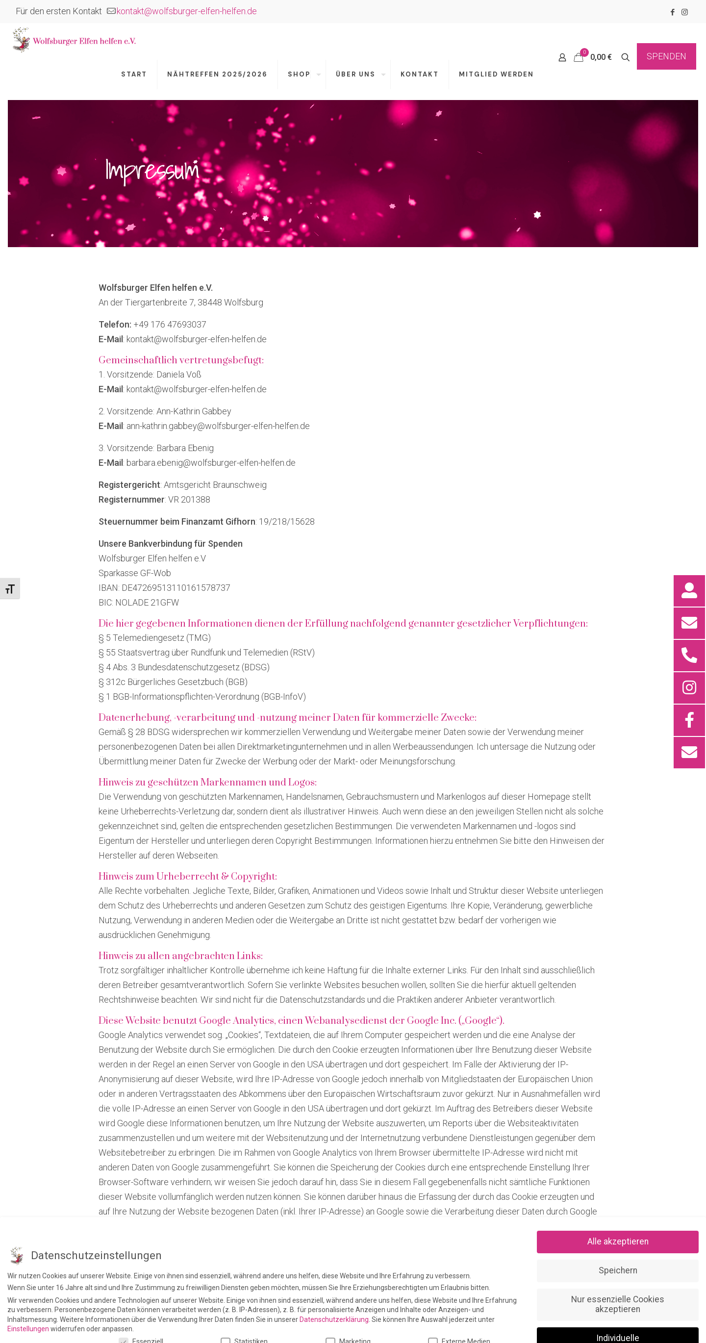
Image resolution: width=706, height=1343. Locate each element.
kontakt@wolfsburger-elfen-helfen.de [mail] (187, 11)
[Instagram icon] (684, 12)
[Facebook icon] (672, 12)
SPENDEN (666, 56)
